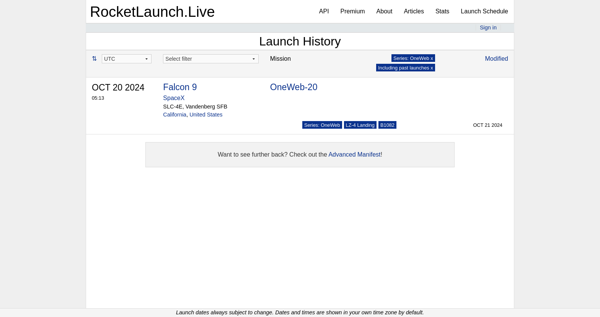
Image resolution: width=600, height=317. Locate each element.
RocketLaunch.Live (152, 11)
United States (205, 115)
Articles (414, 11)
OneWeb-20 (294, 87)
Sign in (488, 27)
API (324, 11)
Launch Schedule (484, 11)
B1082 (387, 125)
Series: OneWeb (322, 125)
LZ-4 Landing (360, 125)
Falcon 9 (180, 87)
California (174, 115)
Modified (496, 58)
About (385, 11)
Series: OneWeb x (413, 58)
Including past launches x (405, 68)
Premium (353, 11)
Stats (442, 11)
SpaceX (173, 98)
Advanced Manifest (354, 154)
